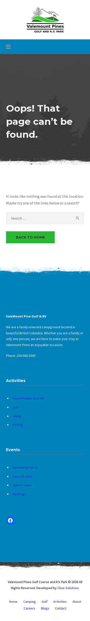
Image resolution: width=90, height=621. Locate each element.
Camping (29, 601)
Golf (16, 407)
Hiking (17, 416)
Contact (60, 608)
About (76, 601)
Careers (29, 608)
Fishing (18, 425)
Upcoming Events (25, 467)
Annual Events (23, 476)
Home (13, 601)
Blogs (45, 608)
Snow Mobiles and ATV (28, 398)
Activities (60, 601)
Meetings (19, 494)
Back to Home (30, 237)
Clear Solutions (68, 588)
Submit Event (22, 485)
